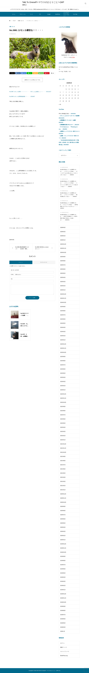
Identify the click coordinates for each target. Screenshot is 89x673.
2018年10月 (63, 602)
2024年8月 (63, 310)
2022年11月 (63, 398)
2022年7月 (63, 414)
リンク (31, 14)
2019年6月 (63, 568)
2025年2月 (63, 285)
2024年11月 (63, 298)
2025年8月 (63, 260)
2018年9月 (63, 606)
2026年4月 (63, 227)
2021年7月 (63, 464)
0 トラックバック (44, 262)
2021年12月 (63, 444)
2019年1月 (63, 589)
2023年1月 (63, 389)
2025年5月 (63, 273)
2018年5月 (63, 623)
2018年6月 (63, 618)
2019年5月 (63, 573)
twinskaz (73, 113)
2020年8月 (63, 510)
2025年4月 (63, 277)
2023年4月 (63, 377)
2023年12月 (63, 344)
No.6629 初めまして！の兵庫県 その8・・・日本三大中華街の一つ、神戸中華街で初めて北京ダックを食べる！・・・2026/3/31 (68, 217)
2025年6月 (63, 269)
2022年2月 (63, 435)
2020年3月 (63, 531)
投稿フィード (63, 647)
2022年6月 (63, 419)
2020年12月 (63, 494)
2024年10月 (63, 302)
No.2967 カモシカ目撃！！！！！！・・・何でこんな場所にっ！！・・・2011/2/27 (30, 91)
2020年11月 (63, 498)
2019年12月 (63, 543)
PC (40, 14)
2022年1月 (63, 439)
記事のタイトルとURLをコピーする (32, 79)
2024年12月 (63, 294)
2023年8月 (63, 360)
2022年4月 (63, 427)
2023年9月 (63, 356)
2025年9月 (63, 256)
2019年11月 (63, 548)
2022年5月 (63, 423)
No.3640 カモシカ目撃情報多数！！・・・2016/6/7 (22, 96)
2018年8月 (63, 610)
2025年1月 (63, 290)
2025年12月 (63, 244)
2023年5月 (63, 373)
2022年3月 (63, 431)
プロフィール (22, 14)
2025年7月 (63, 265)
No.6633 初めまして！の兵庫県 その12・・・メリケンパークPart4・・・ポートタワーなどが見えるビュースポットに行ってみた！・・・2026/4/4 (69, 172)
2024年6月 (63, 319)
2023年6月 (63, 369)
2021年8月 (63, 460)
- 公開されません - (16, 274)
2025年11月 (63, 248)
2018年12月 (63, 593)
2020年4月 (63, 527)
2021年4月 (63, 477)
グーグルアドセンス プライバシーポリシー (66, 14)
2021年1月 (63, 489)
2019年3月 (63, 581)
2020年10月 (63, 502)
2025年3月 (63, 281)
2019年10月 (63, 552)
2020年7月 (63, 514)
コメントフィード (64, 651)
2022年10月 (63, 402)
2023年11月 (63, 348)
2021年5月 (63, 473)
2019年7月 (63, 564)
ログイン (62, 643)
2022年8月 (63, 410)
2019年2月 (63, 585)
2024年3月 (63, 331)
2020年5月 (63, 523)
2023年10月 (63, 352)
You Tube (75, 14)
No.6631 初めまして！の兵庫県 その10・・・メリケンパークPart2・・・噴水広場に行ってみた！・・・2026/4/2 (68, 194)
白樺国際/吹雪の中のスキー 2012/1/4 (69, 124)
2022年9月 (63, 406)
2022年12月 (63, 394)
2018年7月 (63, 614)
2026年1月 (63, 240)
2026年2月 (63, 235)
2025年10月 (63, 252)
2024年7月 (63, 315)
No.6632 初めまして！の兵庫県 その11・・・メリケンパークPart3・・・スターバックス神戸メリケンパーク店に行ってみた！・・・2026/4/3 (69, 184)
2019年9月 (63, 556)
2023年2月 (63, 385)
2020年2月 (63, 535)
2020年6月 (63, 519)
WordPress (57, 14)
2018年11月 (63, 598)
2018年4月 (63, 627)
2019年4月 (63, 577)
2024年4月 (63, 327)
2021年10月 (63, 452)
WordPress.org (64, 655)
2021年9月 (63, 456)
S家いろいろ (12, 26)
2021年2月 (63, 485)
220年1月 (62, 631)
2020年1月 (63, 539)
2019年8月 (63, 560)
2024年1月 (63, 339)
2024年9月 (63, 306)
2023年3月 (63, 381)
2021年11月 (63, 448)
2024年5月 (63, 323)
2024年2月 (63, 335)
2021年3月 (63, 481)
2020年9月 (63, 506)
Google (48, 14)
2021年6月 (63, 469)
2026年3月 (63, 231)
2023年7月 (63, 364)
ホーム (13, 14)
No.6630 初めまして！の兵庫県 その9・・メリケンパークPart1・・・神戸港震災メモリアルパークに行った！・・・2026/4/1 (69, 205)
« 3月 (60, 104)
